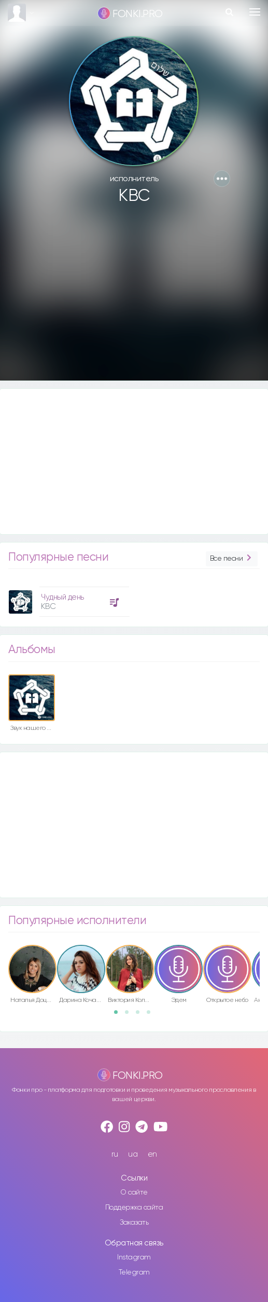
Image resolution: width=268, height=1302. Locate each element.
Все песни (231, 558)
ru (114, 1154)
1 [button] (119, 1015)
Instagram (134, 1257)
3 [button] (141, 1015)
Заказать (134, 1222)
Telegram (134, 1272)
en (152, 1154)
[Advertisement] (134, 297)
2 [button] (130, 1015)
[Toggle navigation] (255, 12)
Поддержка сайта (134, 1207)
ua (132, 1154)
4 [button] (152, 1015)
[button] (222, 178)
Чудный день (62, 597)
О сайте (134, 1192)
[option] (67, 597)
